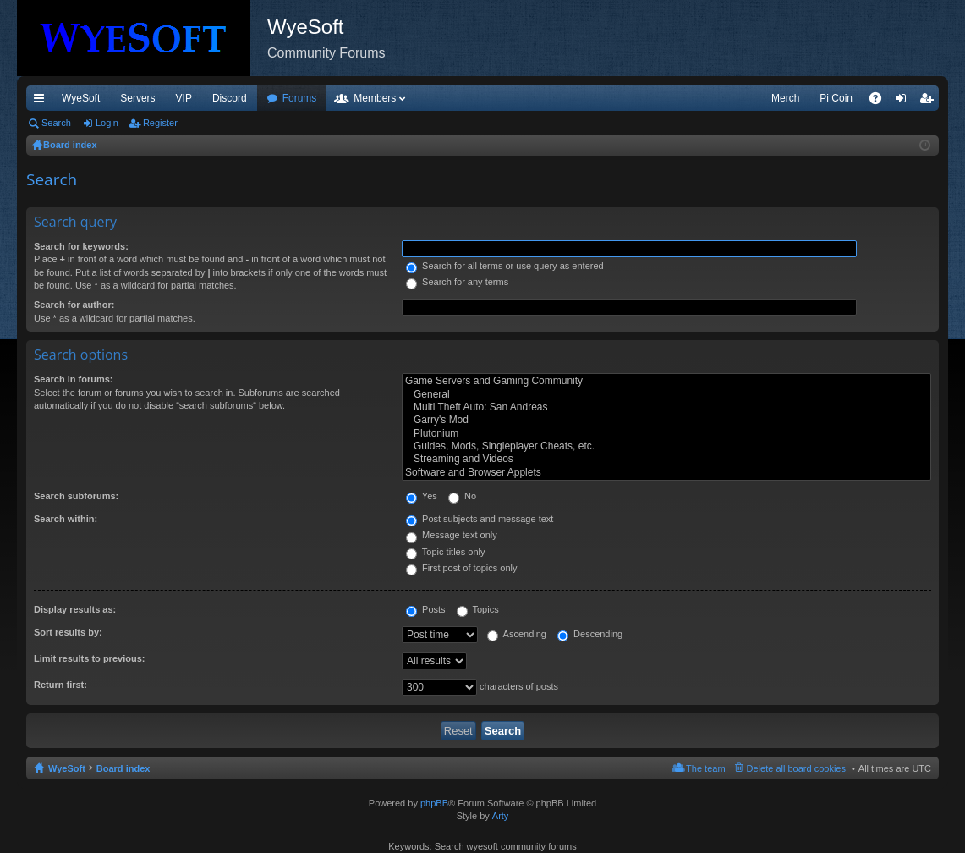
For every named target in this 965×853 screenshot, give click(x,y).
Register (160, 123)
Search (56, 123)
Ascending (516, 634)
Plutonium (666, 433)
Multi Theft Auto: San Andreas (666, 407)
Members (375, 98)
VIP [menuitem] (184, 98)
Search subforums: (76, 496)
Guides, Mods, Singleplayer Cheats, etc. (666, 446)
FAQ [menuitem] (881, 101)
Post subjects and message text (479, 519)
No (462, 496)
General (666, 394)
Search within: (65, 519)
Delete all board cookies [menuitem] (796, 768)
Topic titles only (445, 552)
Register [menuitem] (930, 101)
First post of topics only (462, 568)
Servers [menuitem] (137, 98)
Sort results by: (68, 632)
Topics (478, 609)
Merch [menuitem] (785, 98)
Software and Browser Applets (666, 472)
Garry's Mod (666, 420)
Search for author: (74, 305)
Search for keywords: (81, 246)
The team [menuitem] (705, 768)
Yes (421, 496)
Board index (123, 768)
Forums (299, 98)
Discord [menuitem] (229, 98)
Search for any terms (457, 282)
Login (107, 123)
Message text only (451, 535)
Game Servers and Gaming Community (666, 381)
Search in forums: (73, 379)
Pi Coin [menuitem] (836, 98)
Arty (500, 816)
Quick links (42, 101)
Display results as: (75, 609)
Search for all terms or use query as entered (505, 266)
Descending (589, 634)
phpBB (434, 803)
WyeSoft (81, 98)
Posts (426, 609)
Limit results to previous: (89, 658)
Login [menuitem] (904, 101)
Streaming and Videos (666, 459)
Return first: (60, 685)
